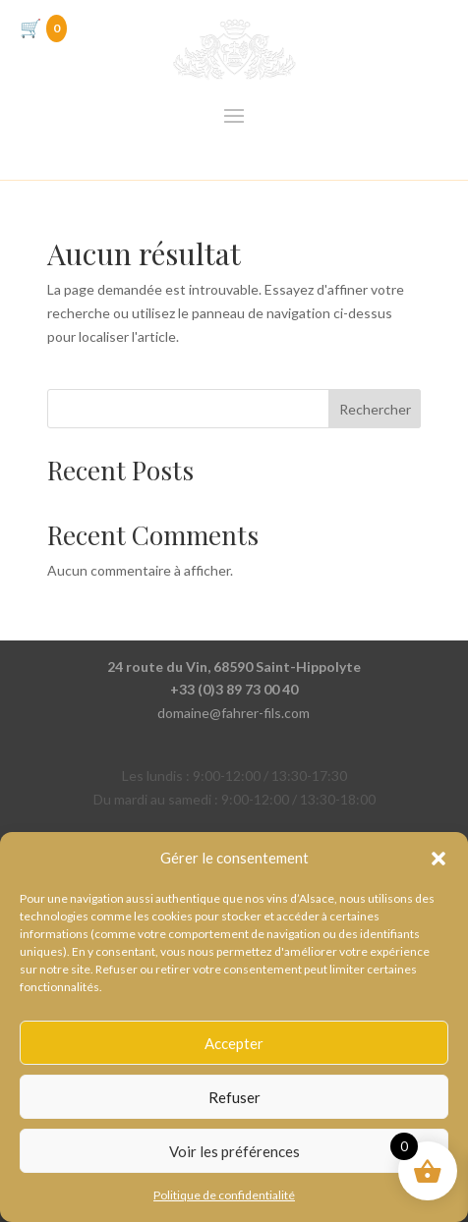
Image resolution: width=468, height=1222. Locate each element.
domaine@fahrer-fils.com (233, 712)
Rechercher (375, 409)
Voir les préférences (234, 1151)
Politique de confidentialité (224, 1195)
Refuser (234, 1097)
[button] (438, 858)
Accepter (234, 1043)
